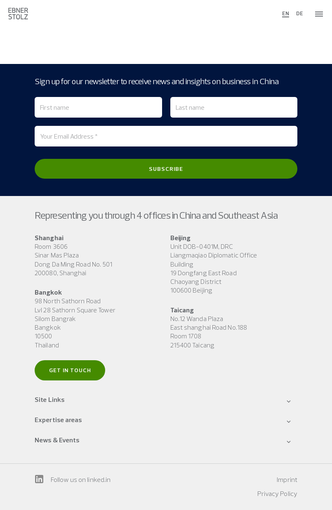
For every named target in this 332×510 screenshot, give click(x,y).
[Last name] (234, 107)
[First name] (98, 107)
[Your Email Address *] (166, 136)
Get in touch (70, 370)
